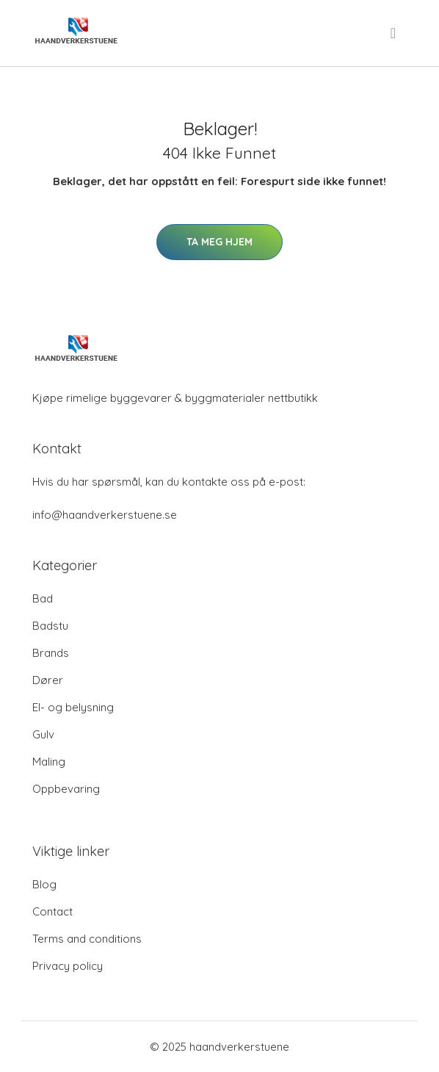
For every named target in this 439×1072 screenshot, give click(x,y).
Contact (52, 911)
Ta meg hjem (219, 241)
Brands (50, 653)
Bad (42, 598)
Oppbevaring (66, 789)
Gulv (43, 734)
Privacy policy (67, 966)
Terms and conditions (87, 939)
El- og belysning (73, 707)
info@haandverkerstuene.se (104, 515)
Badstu (50, 626)
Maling (48, 762)
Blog (44, 884)
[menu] (394, 33)
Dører (47, 680)
